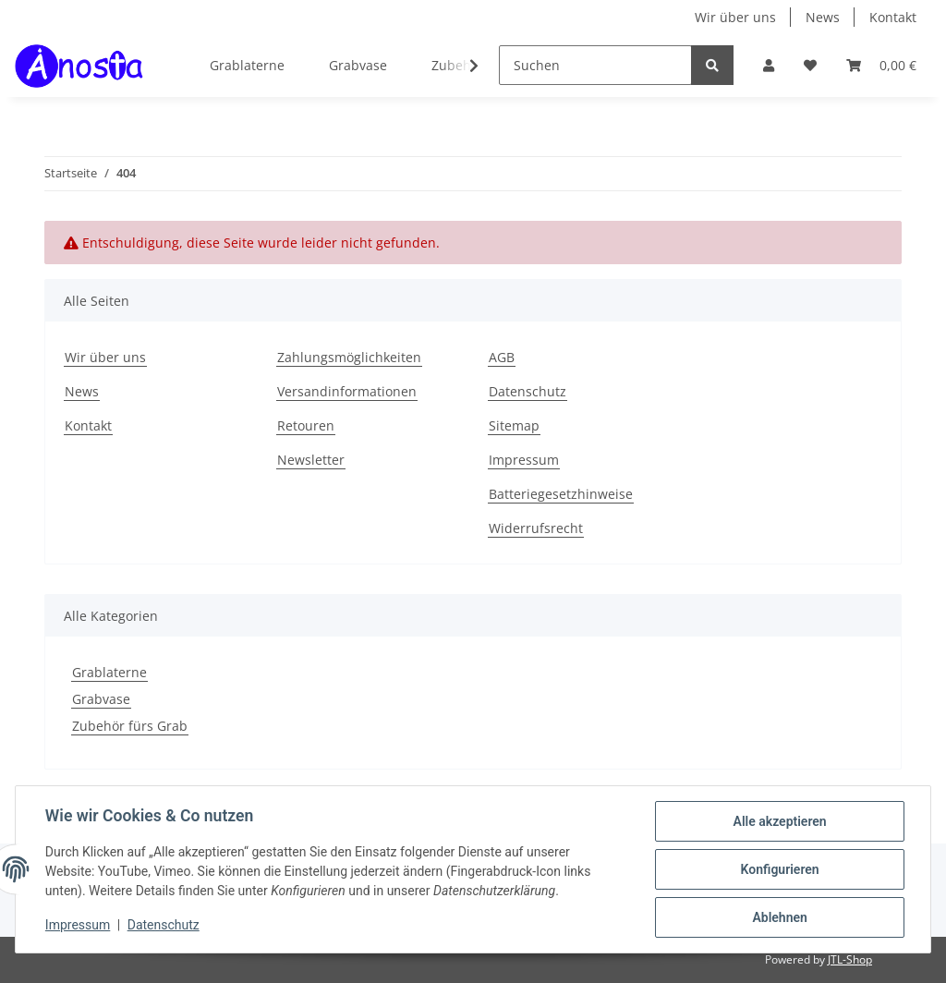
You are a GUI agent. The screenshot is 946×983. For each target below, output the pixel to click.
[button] (768, 65)
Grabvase (101, 699)
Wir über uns (735, 17)
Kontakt (892, 17)
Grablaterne (109, 672)
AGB (502, 357)
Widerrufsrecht (536, 528)
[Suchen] (595, 65)
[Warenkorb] (881, 65)
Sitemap (514, 425)
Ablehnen (779, 917)
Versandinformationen (347, 391)
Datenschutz (527, 391)
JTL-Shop (850, 959)
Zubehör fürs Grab (130, 725)
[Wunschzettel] (810, 65)
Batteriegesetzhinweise (561, 494)
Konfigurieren (779, 869)
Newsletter (311, 459)
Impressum (524, 459)
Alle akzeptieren (779, 821)
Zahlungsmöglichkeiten (349, 357)
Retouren (305, 425)
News (823, 17)
